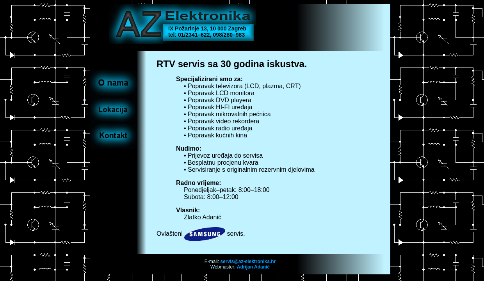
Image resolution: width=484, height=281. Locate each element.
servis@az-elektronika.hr (248, 261)
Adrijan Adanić (253, 267)
